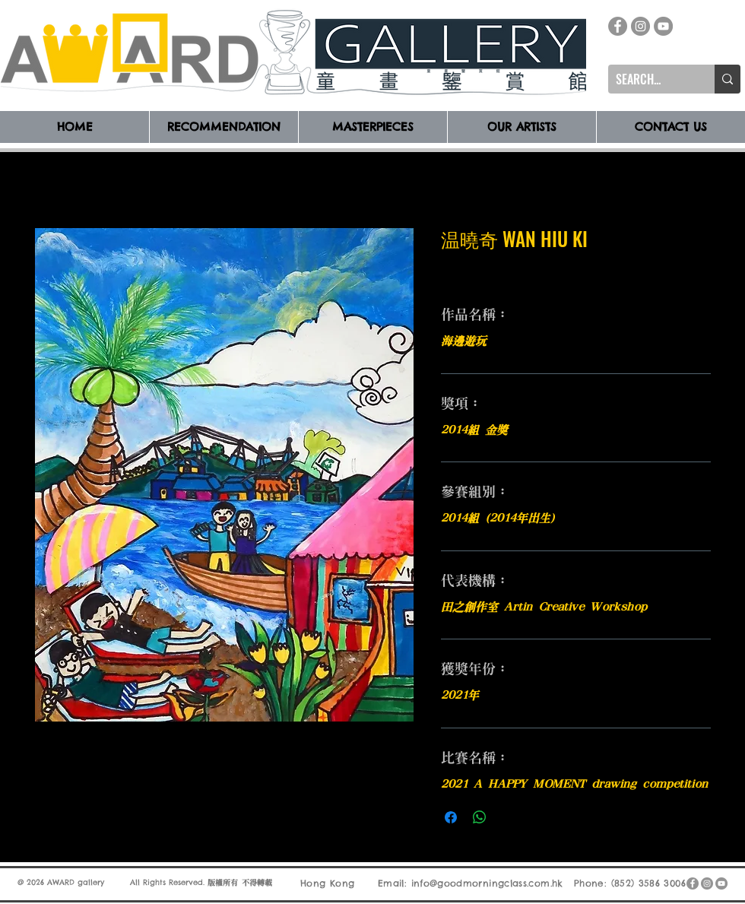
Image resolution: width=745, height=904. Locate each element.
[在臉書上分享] (451, 817)
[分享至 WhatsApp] (480, 817)
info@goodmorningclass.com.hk (487, 883)
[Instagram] (640, 26)
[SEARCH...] (649, 79)
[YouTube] (663, 26)
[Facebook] (617, 26)
